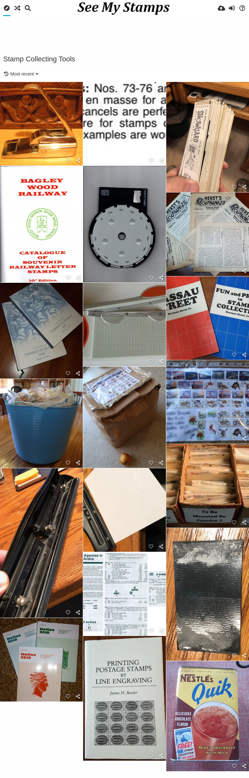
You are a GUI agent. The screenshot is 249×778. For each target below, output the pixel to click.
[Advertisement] (124, 33)
